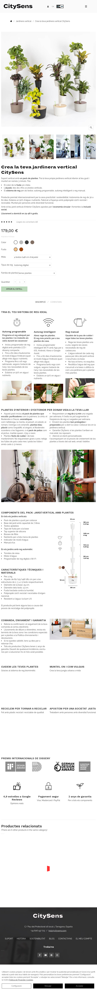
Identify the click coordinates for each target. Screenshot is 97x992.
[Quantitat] (20, 282)
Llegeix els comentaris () (27, 222)
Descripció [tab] (40, 302)
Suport (9, 938)
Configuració (16, 986)
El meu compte (84, 938)
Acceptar (79, 986)
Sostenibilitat (37, 938)
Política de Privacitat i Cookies (21, 980)
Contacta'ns (65, 938)
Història (21, 938)
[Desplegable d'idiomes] (53, 6)
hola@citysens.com (57, 930)
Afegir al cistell (14, 289)
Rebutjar (48, 986)
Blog (51, 938)
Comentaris (56, 302)
